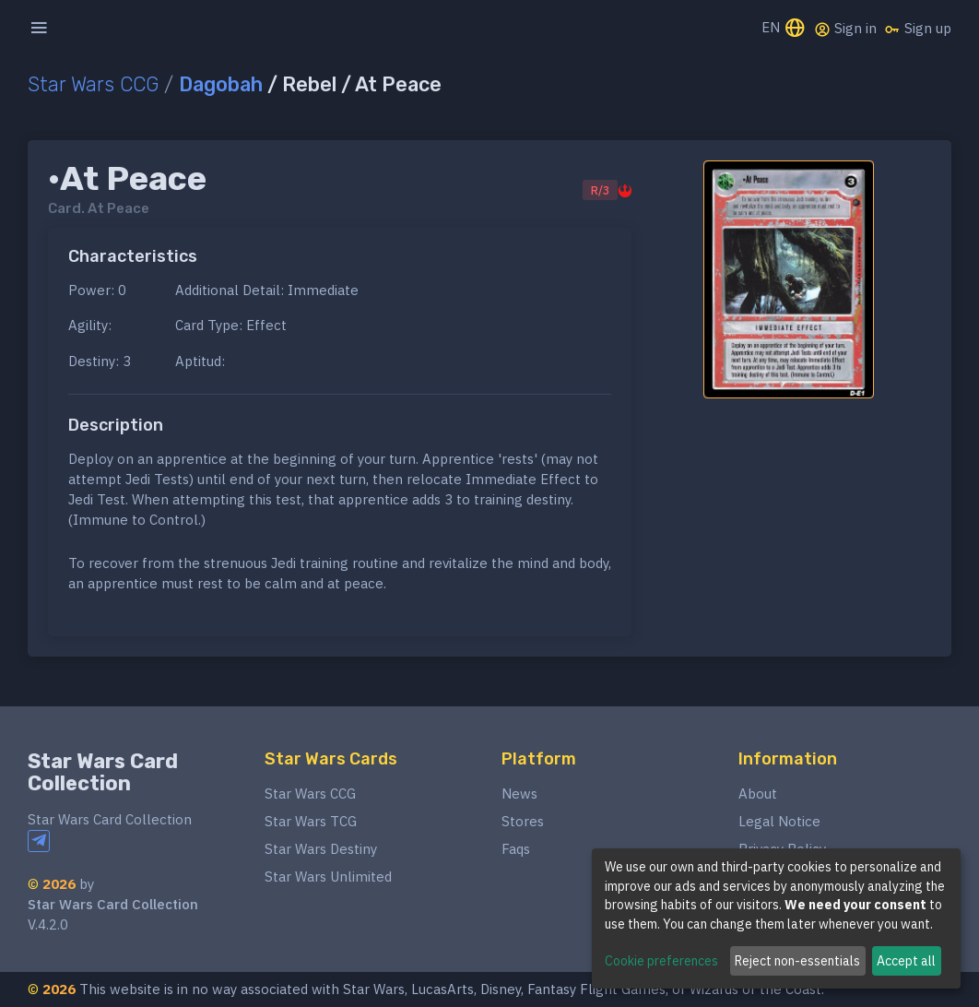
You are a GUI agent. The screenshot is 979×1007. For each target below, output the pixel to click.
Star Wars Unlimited (328, 876)
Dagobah (221, 84)
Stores (522, 821)
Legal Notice (779, 821)
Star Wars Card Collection (103, 772)
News (519, 793)
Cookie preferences (661, 961)
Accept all (906, 961)
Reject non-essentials (797, 961)
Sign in (845, 28)
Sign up (917, 28)
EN (784, 29)
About (757, 793)
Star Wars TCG (311, 821)
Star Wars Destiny (321, 849)
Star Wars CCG (93, 84)
